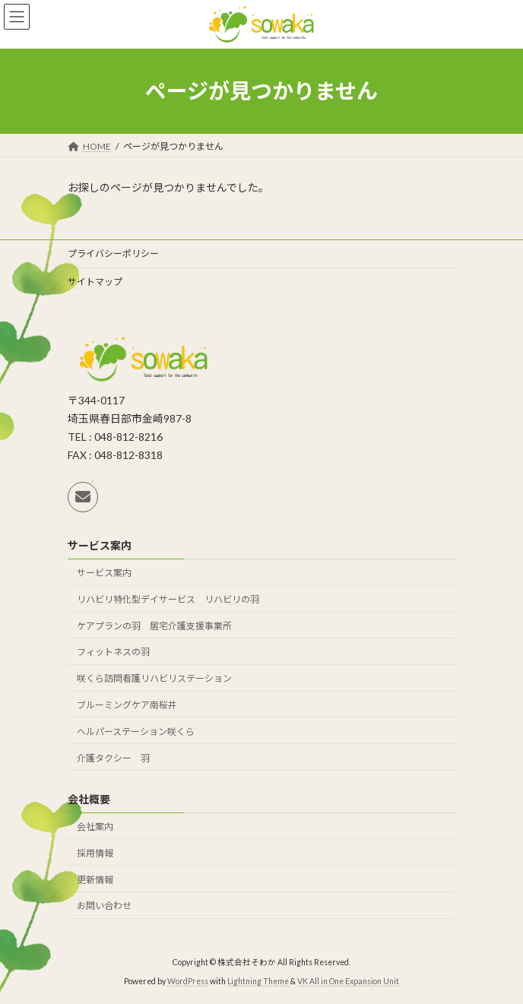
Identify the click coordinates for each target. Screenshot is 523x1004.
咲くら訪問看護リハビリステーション (154, 678)
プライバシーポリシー (113, 253)
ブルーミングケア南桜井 (127, 705)
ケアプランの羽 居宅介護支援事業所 (154, 626)
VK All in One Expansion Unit (348, 980)
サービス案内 (104, 572)
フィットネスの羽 (113, 651)
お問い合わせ (104, 905)
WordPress (187, 980)
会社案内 (95, 826)
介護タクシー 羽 (113, 757)
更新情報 (95, 879)
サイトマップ (95, 281)
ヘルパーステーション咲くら (136, 731)
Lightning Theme (258, 980)
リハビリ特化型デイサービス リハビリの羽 (168, 599)
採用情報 (95, 853)
